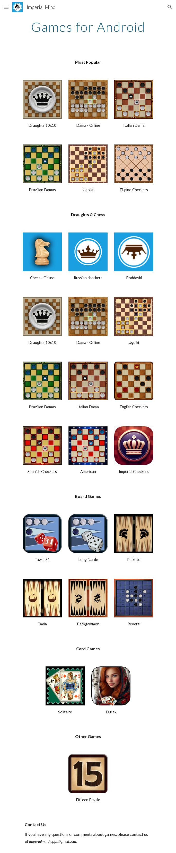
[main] (88, 27)
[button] (6, 7)
